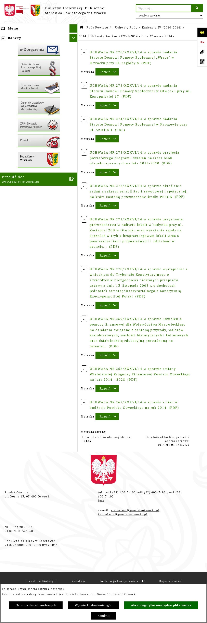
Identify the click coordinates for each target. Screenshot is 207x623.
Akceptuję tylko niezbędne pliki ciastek (161, 605)
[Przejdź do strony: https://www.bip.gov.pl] (202, 42)
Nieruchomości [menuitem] (15, 155)
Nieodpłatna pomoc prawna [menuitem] (26, 77)
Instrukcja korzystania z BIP (122, 581)
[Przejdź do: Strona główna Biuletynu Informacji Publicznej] (82, 28)
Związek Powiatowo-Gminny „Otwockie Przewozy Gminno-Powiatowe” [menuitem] (29, 209)
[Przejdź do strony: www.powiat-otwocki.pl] (202, 52)
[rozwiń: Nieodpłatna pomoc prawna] (74, 77)
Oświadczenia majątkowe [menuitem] (24, 188)
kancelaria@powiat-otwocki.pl (122, 514)
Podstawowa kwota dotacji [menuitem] (26, 171)
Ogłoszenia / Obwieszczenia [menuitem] (27, 110)
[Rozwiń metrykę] (107, 71)
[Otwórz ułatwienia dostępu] (202, 32)
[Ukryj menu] (73, 28)
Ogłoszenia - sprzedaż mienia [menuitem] (28, 118)
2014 (82, 36)
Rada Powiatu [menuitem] (14, 36)
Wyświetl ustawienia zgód (93, 605)
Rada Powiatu (97, 27)
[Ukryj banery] (73, 232)
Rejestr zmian (170, 581)
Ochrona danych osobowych (36, 605)
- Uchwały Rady (125, 27)
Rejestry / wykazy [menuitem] (18, 134)
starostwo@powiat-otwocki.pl (135, 510)
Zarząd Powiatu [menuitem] (16, 45)
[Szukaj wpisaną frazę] (197, 8)
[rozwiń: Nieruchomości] (74, 155)
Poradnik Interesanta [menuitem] (21, 61)
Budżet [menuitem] (8, 196)
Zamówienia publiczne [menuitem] (22, 163)
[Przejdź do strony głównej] (55, 10)
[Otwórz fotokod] (202, 62)
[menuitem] (39, 180)
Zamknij (104, 616)
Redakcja (79, 581)
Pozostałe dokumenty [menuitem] (21, 101)
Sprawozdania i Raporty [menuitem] (23, 126)
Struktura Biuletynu (41, 581)
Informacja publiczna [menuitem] (21, 93)
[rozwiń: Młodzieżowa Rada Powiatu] (74, 53)
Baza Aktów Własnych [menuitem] (21, 222)
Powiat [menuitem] (8, 69)
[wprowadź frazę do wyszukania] (164, 8)
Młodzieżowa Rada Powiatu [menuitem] (26, 53)
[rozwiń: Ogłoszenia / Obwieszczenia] (74, 110)
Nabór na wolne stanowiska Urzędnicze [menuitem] (27, 144)
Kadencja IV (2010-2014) (161, 27)
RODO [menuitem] (7, 85)
